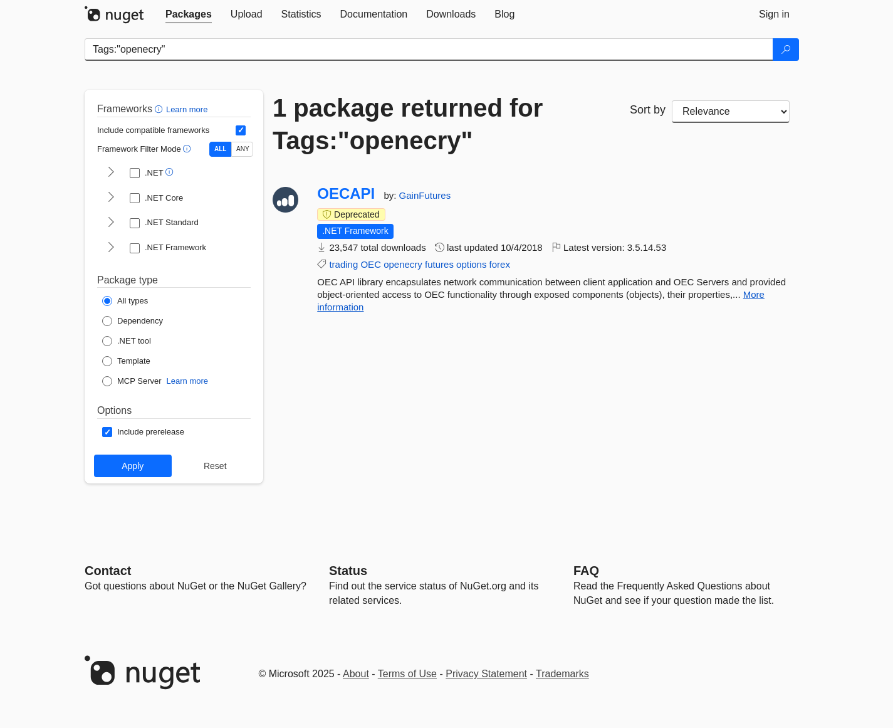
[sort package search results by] (731, 111)
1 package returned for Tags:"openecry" (408, 124)
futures (439, 264)
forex (499, 264)
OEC (370, 264)
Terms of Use (407, 673)
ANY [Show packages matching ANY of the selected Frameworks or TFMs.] (242, 148)
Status (348, 571)
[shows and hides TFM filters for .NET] (111, 173)
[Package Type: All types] (125, 301)
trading (343, 264)
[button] (160, 108)
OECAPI (346, 194)
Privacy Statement (486, 673)
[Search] (786, 49)
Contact (108, 571)
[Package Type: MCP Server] (132, 381)
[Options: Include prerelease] (143, 432)
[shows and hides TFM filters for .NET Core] (111, 198)
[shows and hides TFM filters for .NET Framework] (111, 248)
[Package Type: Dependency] (132, 321)
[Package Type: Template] (126, 361)
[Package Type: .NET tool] (126, 341)
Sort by (648, 109)
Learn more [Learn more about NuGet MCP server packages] (187, 381)
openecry (403, 264)
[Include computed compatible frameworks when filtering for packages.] (241, 130)
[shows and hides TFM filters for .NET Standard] (111, 223)
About (356, 673)
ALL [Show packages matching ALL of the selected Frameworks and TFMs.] (220, 148)
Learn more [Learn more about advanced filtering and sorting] (186, 109)
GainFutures (425, 195)
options (471, 264)
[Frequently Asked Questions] (586, 571)
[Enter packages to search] (429, 49)
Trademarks (562, 673)
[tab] (188, 14)
